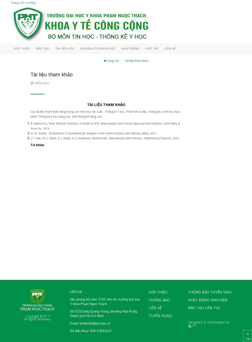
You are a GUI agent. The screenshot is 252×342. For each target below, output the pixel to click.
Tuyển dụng (160, 315)
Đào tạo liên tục (204, 307)
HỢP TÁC (151, 48)
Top (247, 335)
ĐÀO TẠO (42, 48)
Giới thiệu (158, 292)
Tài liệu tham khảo (136, 61)
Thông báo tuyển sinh (209, 292)
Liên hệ (155, 307)
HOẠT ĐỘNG (130, 48)
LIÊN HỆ (169, 48)
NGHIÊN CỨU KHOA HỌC (97, 48)
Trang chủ (111, 61)
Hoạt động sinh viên (208, 300)
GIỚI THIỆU (22, 48)
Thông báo (159, 300)
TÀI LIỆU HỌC (64, 48)
